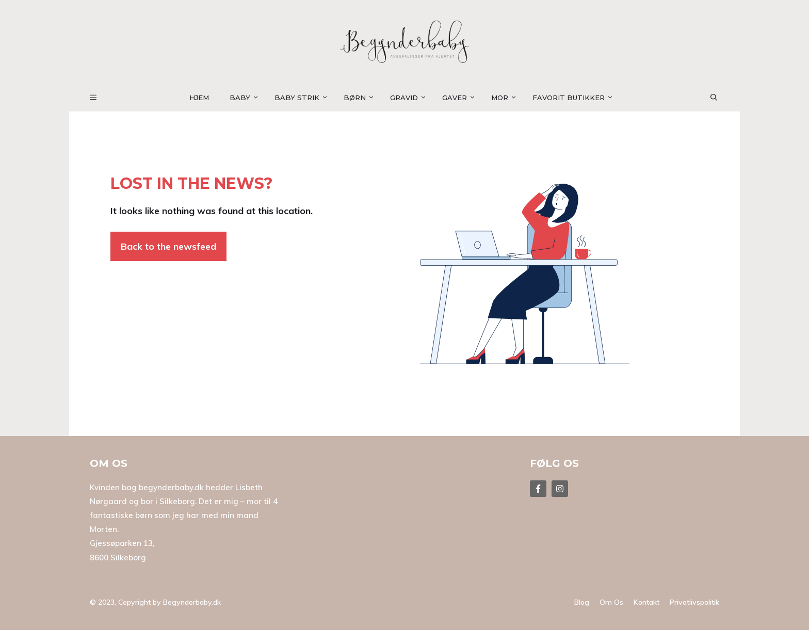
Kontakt (646, 602)
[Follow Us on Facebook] (538, 488)
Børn (362, 97)
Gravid (411, 97)
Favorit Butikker (575, 97)
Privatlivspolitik (694, 602)
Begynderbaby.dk (192, 602)
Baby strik (303, 97)
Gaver (461, 97)
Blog (581, 602)
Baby (247, 97)
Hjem (199, 97)
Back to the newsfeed (168, 246)
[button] (720, 97)
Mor (506, 97)
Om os (611, 602)
